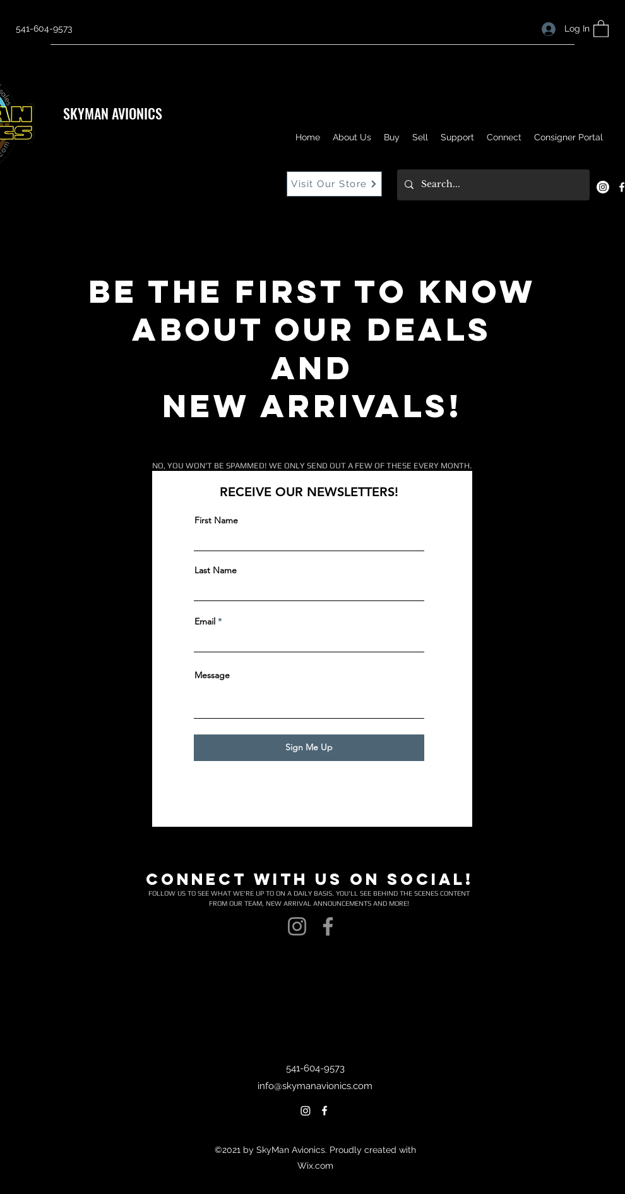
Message (212, 675)
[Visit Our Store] (334, 184)
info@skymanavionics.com (315, 1086)
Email (204, 621)
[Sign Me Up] (309, 747)
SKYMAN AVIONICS (112, 113)
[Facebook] (328, 926)
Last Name (215, 570)
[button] (601, 28)
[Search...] (492, 184)
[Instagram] (603, 187)
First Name (216, 520)
